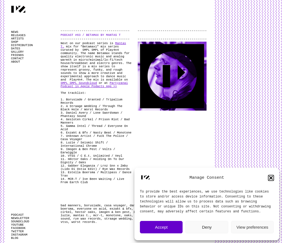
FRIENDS (17, 55)
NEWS (14, 32)
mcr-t (97, 215)
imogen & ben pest (114, 212)
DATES (15, 48)
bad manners (71, 205)
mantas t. (81, 215)
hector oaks (85, 212)
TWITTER (17, 231)
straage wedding (117, 218)
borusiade (92, 205)
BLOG (14, 238)
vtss (64, 222)
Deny (207, 227)
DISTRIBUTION (22, 45)
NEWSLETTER (20, 218)
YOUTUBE (17, 224)
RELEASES (18, 35)
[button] (271, 178)
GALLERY (17, 52)
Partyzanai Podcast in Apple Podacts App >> (94, 84)
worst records (83, 222)
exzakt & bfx (120, 208)
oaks (127, 215)
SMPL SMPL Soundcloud (79, 83)
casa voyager (115, 205)
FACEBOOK (18, 228)
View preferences (253, 227)
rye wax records (87, 218)
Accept (161, 227)
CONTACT (17, 58)
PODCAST (17, 215)
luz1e (65, 215)
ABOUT (15, 61)
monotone (113, 215)
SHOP (14, 42)
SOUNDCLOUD (20, 221)
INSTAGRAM (19, 234)
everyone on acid (91, 208)
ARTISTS (17, 38)
